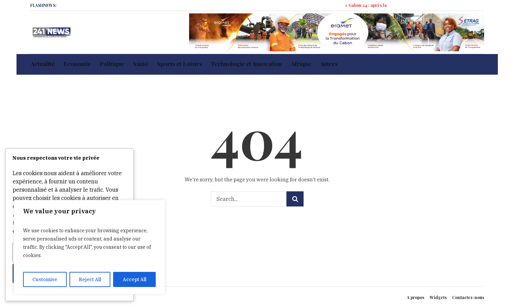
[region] (89, 247)
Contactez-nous (468, 297)
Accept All (134, 279)
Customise (44, 279)
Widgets (438, 297)
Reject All (90, 279)
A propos (415, 297)
